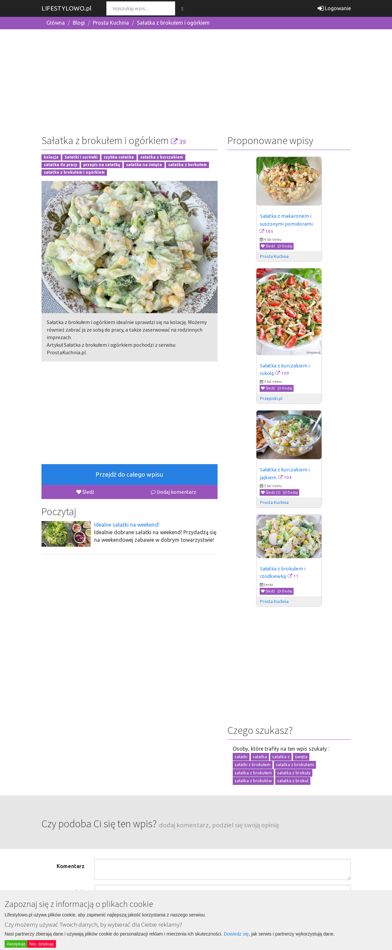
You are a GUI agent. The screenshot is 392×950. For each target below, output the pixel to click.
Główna (55, 23)
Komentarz (71, 866)
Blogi (79, 23)
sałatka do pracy (60, 165)
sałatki (241, 756)
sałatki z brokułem (253, 764)
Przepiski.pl (271, 398)
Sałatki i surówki (81, 157)
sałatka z (281, 756)
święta (301, 756)
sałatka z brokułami (295, 764)
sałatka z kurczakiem (161, 157)
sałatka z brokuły (293, 772)
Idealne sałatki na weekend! (126, 525)
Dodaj (284, 246)
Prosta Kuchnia (111, 23)
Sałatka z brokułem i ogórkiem (173, 23)
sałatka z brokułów (253, 780)
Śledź (85, 492)
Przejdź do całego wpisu (129, 474)
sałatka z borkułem (187, 165)
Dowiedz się (236, 934)
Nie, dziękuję (41, 943)
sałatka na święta (144, 165)
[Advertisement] (196, 81)
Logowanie (334, 8)
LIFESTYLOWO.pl (66, 8)
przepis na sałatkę (101, 165)
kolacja (51, 157)
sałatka (260, 756)
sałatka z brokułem (253, 772)
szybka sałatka (119, 157)
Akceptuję (16, 943)
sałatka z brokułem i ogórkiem (74, 172)
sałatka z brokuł (292, 780)
